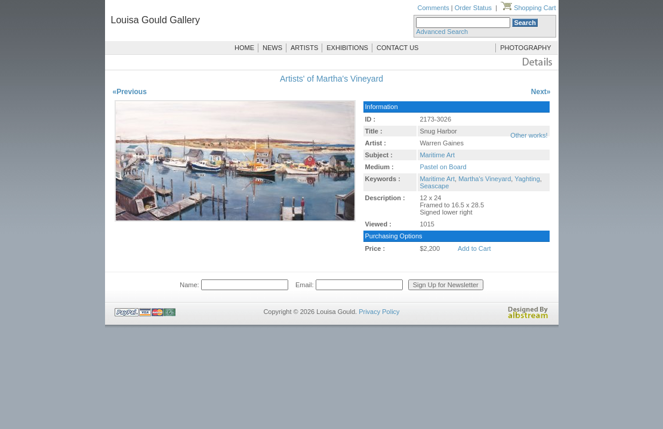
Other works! (528, 135)
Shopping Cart (528, 7)
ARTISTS (304, 47)
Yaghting (527, 178)
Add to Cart (474, 248)
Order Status (473, 7)
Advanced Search (442, 31)
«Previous (130, 92)
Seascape (434, 185)
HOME (244, 47)
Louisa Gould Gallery (155, 20)
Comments (433, 7)
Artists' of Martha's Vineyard (331, 78)
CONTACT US (398, 47)
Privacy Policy (379, 311)
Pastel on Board (443, 166)
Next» (541, 92)
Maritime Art (437, 154)
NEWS (272, 47)
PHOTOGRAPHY (525, 47)
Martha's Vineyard (484, 178)
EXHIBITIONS (347, 47)
